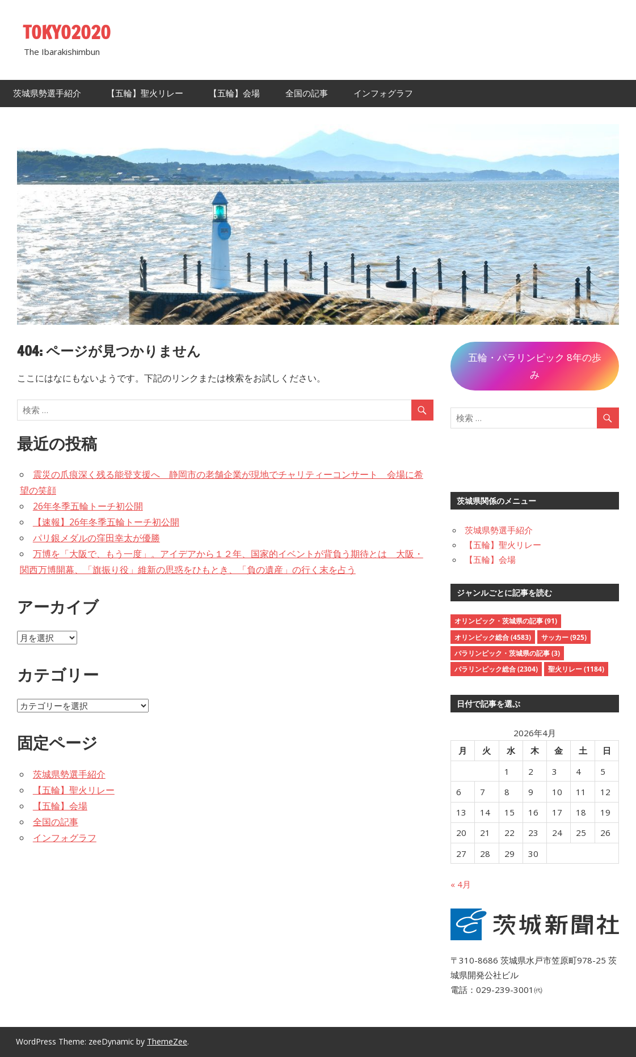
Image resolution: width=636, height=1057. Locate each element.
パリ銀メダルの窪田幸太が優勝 (96, 538)
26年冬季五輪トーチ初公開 (88, 506)
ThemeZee (167, 1041)
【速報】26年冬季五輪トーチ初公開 (106, 522)
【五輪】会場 (234, 93)
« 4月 (460, 884)
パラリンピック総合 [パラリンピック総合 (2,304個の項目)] (496, 669)
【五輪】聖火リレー (145, 93)
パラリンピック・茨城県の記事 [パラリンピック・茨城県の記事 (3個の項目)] (507, 653)
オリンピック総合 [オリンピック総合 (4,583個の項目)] (492, 637)
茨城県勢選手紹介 (47, 93)
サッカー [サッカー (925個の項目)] (564, 637)
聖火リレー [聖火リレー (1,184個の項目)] (576, 669)
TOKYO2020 (67, 32)
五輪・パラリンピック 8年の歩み (534, 366)
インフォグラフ (383, 93)
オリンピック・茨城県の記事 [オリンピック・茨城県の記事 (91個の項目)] (505, 621)
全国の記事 (306, 93)
